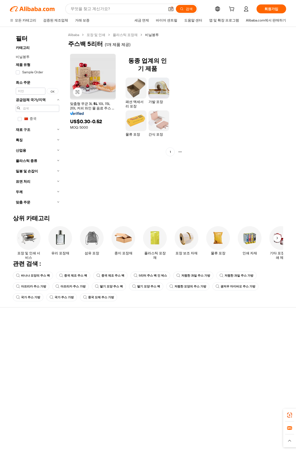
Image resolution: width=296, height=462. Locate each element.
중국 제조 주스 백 (73, 276)
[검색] (186, 9)
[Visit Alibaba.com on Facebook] (239, 378)
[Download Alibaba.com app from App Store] (233, 417)
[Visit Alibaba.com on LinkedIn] (246, 378)
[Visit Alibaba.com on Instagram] (261, 378)
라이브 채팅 (19, 339)
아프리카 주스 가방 (31, 286)
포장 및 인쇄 (96, 35)
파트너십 (187, 358)
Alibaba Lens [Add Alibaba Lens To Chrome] (37, 417)
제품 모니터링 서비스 (83, 367)
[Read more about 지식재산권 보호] (146, 446)
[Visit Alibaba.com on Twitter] (254, 378)
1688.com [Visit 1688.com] (90, 439)
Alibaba (73, 35)
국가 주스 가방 (28, 297)
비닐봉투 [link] (152, 35)
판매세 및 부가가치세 (139, 349)
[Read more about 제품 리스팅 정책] (118, 446)
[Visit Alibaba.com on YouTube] (268, 378)
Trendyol (207, 439)
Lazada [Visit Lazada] (154, 439)
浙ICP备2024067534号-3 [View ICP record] (267, 455)
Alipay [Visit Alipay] (140, 439)
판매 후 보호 (76, 358)
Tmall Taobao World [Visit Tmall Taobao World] (117, 439)
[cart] (232, 10)
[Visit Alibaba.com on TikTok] (276, 378)
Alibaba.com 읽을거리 (140, 358)
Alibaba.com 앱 (157, 417)
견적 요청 (130, 330)
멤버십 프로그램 (135, 339)
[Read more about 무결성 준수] (222, 446)
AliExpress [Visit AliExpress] (71, 439)
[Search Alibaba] (117, 9)
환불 (13, 358)
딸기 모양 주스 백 (109, 286)
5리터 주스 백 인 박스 (150, 276)
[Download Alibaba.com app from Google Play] (269, 417)
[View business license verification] (190, 455)
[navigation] (37, 120)
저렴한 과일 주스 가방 (193, 276)
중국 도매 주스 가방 (98, 297)
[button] (171, 9)
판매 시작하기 (191, 330)
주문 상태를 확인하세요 (28, 349)
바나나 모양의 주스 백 (33, 276)
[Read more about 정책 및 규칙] (74, 446)
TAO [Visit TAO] (193, 439)
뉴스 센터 (244, 349)
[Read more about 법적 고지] (94, 446)
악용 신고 (17, 367)
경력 (240, 358)
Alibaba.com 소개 (250, 330)
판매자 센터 (189, 339)
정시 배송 (74, 349)
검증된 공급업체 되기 (196, 349)
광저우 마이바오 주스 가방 (235, 286)
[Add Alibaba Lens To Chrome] (76, 417)
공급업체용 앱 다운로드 (198, 367)
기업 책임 (244, 339)
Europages (226, 439)
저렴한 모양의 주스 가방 (187, 286)
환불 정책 (74, 339)
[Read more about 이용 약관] (202, 446)
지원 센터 (17, 330)
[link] (289, 415)
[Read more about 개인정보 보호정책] (177, 446)
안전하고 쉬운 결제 (81, 330)
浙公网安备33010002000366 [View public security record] (218, 455)
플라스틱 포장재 (125, 35)
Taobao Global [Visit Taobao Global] (175, 439)
